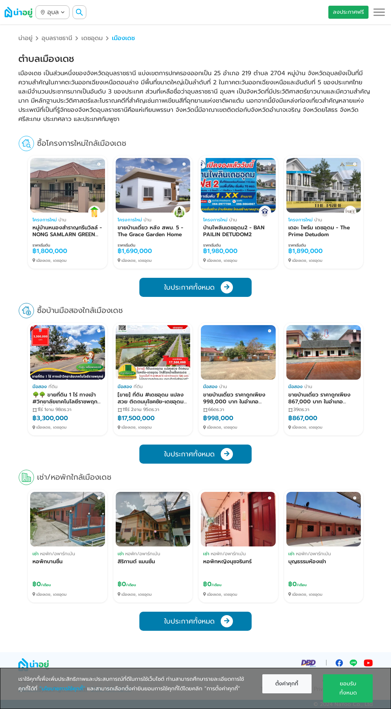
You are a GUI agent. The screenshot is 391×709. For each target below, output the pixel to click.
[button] (379, 12)
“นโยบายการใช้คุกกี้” (62, 689)
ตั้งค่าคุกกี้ (286, 684)
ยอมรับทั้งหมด (348, 688)
